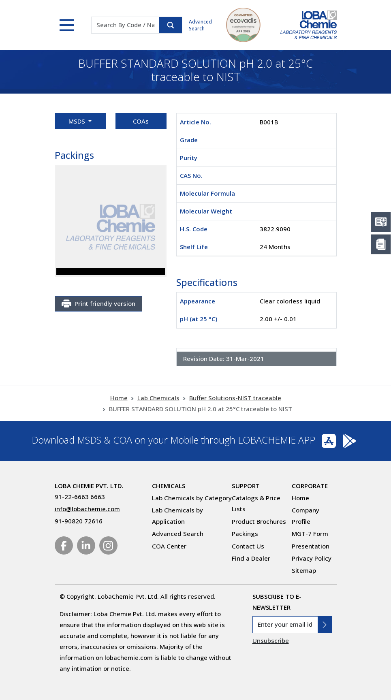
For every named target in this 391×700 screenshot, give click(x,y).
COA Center (169, 546)
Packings (245, 533)
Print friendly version (98, 304)
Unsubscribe (270, 640)
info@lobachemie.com (87, 509)
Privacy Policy (311, 558)
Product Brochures (259, 521)
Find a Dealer (251, 558)
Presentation (310, 546)
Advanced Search (200, 25)
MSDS (77, 121)
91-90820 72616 (79, 521)
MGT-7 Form (310, 533)
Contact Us (248, 546)
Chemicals (169, 486)
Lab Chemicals (158, 398)
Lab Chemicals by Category (192, 498)
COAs (141, 121)
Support (246, 486)
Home (119, 398)
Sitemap (304, 570)
